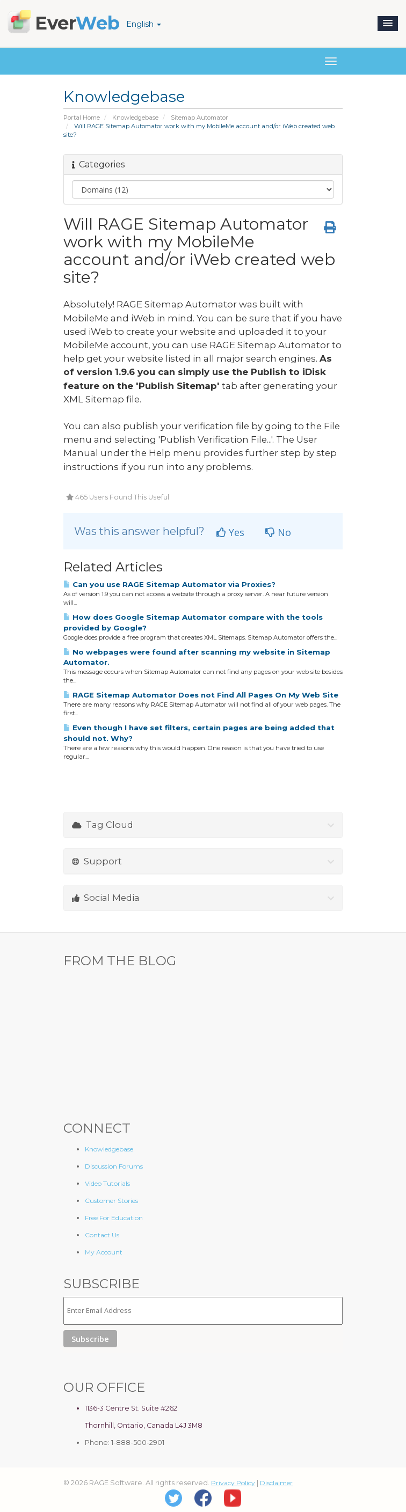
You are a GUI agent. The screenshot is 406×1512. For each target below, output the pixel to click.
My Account (103, 1252)
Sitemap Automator (199, 117)
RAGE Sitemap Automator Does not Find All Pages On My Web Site (200, 695)
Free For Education (114, 1218)
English (143, 24)
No (278, 532)
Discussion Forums (114, 1166)
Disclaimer (276, 1483)
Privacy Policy (233, 1483)
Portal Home (81, 117)
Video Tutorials (107, 1183)
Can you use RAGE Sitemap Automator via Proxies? (169, 584)
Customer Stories (111, 1201)
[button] (388, 23)
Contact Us (102, 1235)
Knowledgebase (135, 117)
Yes (230, 532)
